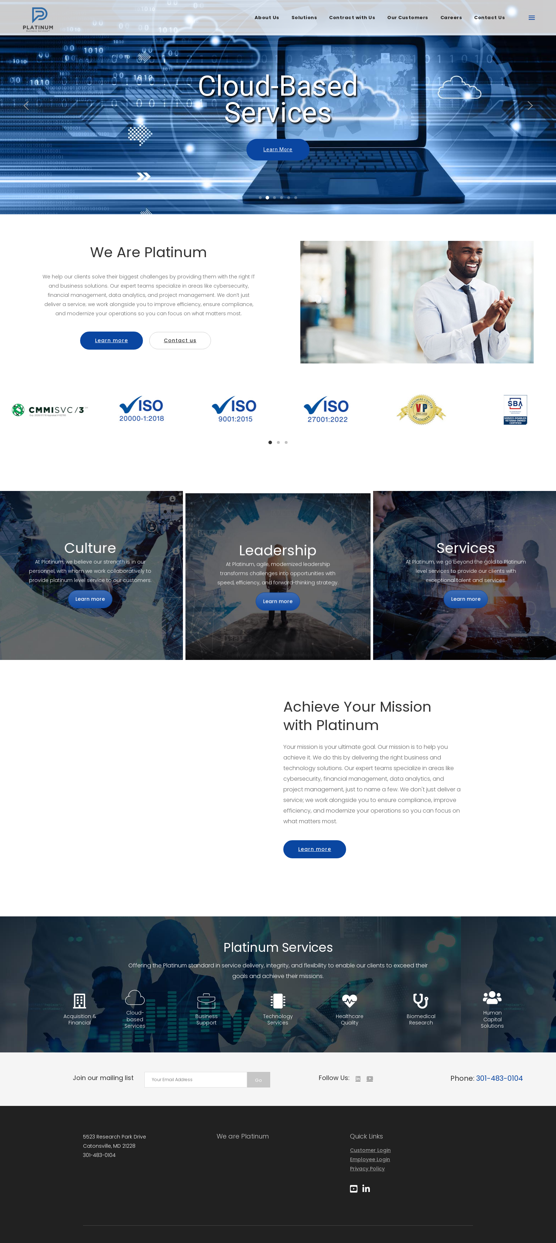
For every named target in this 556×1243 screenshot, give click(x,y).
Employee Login (370, 1159)
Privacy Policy (367, 1168)
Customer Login (370, 1150)
